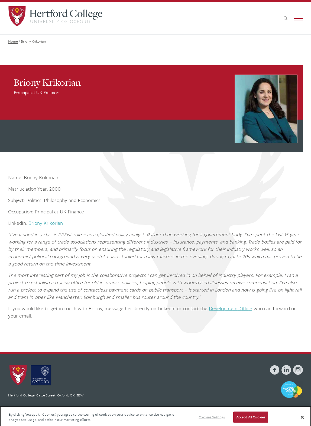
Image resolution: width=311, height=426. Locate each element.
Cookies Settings (212, 420)
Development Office (230, 308)
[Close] (302, 420)
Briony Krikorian (46, 223)
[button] (298, 18)
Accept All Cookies (250, 420)
